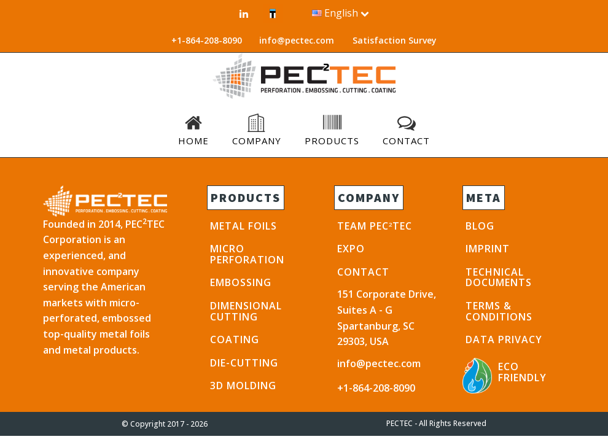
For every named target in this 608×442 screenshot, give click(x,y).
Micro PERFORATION (247, 254)
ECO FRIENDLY (522, 372)
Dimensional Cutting (246, 311)
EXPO (351, 248)
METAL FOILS (243, 226)
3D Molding (243, 385)
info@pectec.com (296, 40)
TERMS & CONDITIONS (499, 311)
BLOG (480, 226)
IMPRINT (488, 248)
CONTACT (363, 272)
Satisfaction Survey (395, 40)
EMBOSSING (240, 282)
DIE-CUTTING (244, 363)
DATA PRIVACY (504, 339)
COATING (234, 339)
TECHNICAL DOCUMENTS (499, 277)
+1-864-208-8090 (376, 388)
